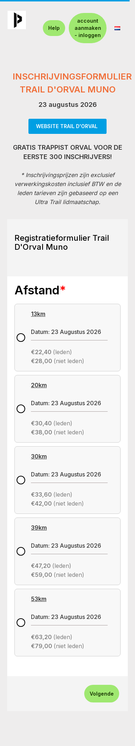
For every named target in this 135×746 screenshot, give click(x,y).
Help (54, 28)
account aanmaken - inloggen (88, 28)
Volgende (102, 694)
